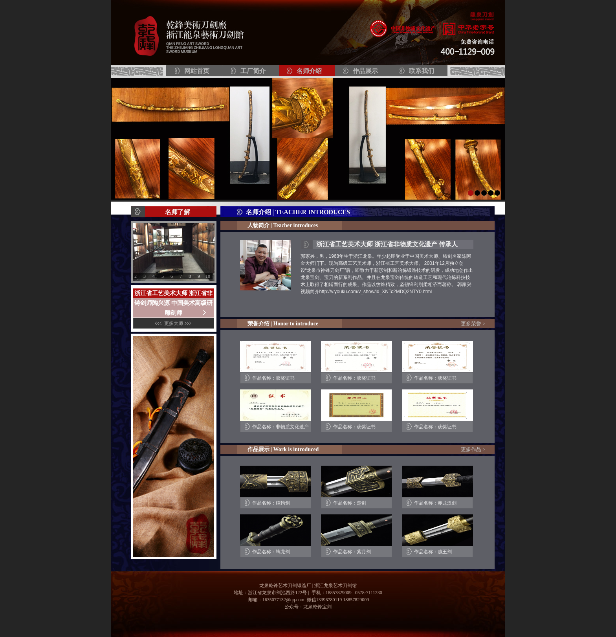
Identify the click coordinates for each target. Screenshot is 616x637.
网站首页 (196, 71)
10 (207, 276)
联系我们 (421, 71)
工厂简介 (253, 71)
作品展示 (365, 71)
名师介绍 (309, 71)
